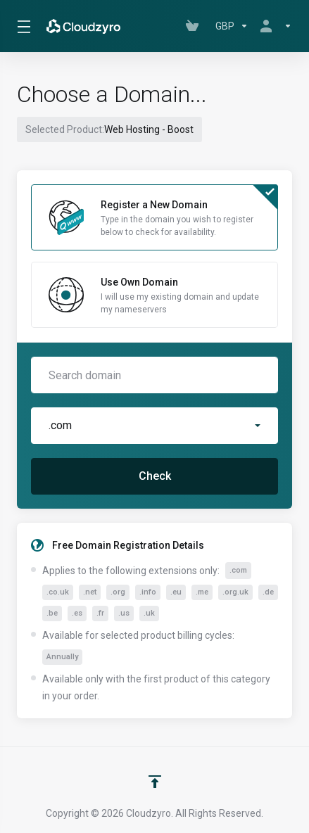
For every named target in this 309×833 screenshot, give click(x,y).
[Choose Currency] (232, 26)
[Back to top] (154, 782)
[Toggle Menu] (21, 26)
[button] (154, 425)
